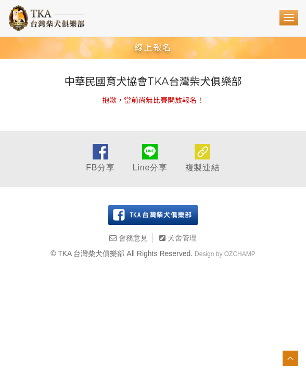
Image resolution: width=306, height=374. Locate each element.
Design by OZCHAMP (225, 254)
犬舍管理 (178, 238)
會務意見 (128, 238)
